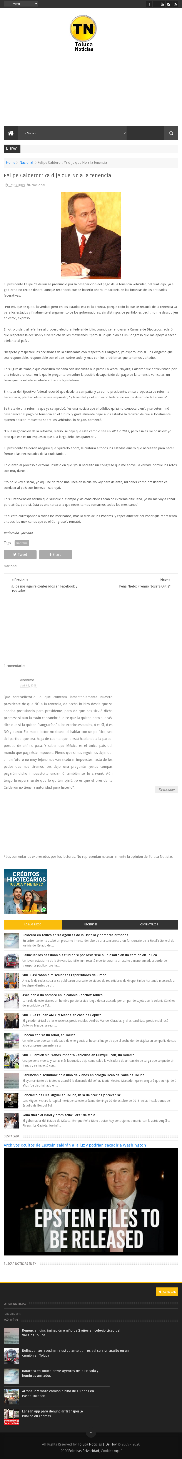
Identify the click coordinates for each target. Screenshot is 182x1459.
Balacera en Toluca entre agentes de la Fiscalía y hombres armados (75, 935)
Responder (167, 789)
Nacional (26, 162)
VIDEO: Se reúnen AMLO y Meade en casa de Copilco (62, 1015)
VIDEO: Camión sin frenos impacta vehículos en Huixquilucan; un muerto (78, 1055)
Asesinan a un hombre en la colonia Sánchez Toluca (62, 995)
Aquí (118, 1451)
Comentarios (149, 924)
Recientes (90, 924)
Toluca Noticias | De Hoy (97, 1444)
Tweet (20, 555)
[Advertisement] (48, 89)
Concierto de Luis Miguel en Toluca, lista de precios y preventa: (71, 1095)
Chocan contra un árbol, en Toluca (48, 1035)
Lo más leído (32, 924)
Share (55, 555)
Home (10, 162)
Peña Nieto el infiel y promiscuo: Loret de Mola (58, 1115)
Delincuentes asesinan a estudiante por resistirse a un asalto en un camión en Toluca (89, 955)
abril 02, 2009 (28, 685)
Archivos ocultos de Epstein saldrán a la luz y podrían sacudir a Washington (75, 1145)
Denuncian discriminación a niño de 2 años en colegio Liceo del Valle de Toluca (83, 1075)
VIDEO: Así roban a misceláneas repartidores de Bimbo (64, 975)
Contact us (167, 1291)
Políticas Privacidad (83, 1451)
